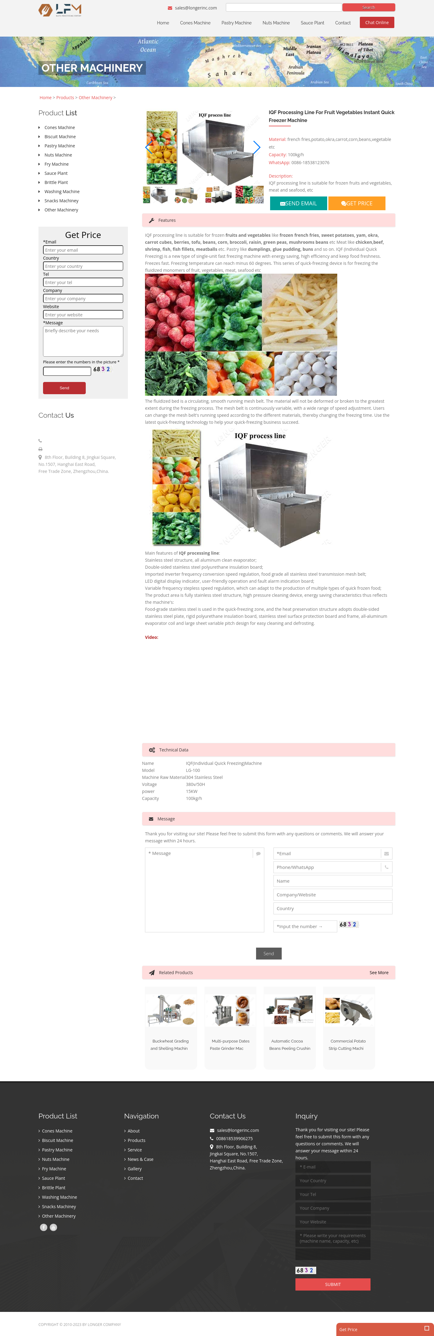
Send (64, 388)
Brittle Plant (51, 1188)
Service (133, 1150)
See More (379, 972)
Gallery (133, 1169)
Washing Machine (57, 1198)
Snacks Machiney (57, 1207)
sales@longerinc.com (192, 8)
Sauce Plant (312, 22)
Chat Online (377, 22)
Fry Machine (52, 1169)
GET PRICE (357, 203)
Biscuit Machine (55, 1141)
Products (65, 97)
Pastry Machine (237, 22)
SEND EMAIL (298, 203)
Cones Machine (195, 22)
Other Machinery (95, 97)
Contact (343, 22)
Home (163, 22)
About (132, 1131)
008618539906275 (62, 441)
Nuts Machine (276, 22)
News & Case (139, 1160)
